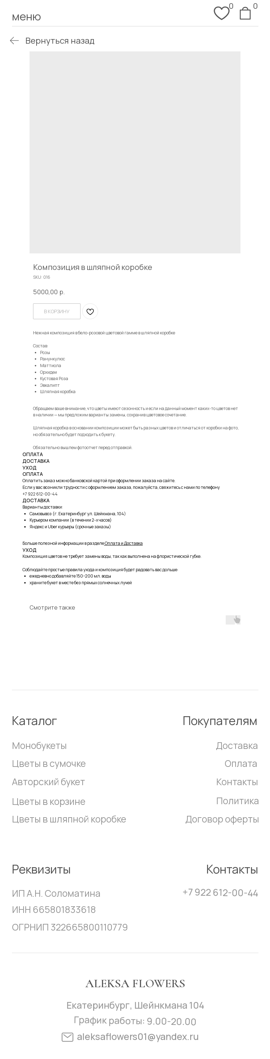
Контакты (237, 781)
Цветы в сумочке (49, 763)
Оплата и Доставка (124, 543)
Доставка (237, 745)
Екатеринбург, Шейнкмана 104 (135, 1005)
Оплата (241, 763)
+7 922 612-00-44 (40, 494)
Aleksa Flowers (135, 983)
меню (26, 16)
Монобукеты (39, 745)
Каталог (34, 720)
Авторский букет (48, 781)
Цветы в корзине (48, 801)
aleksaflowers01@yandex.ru (138, 1036)
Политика (237, 800)
